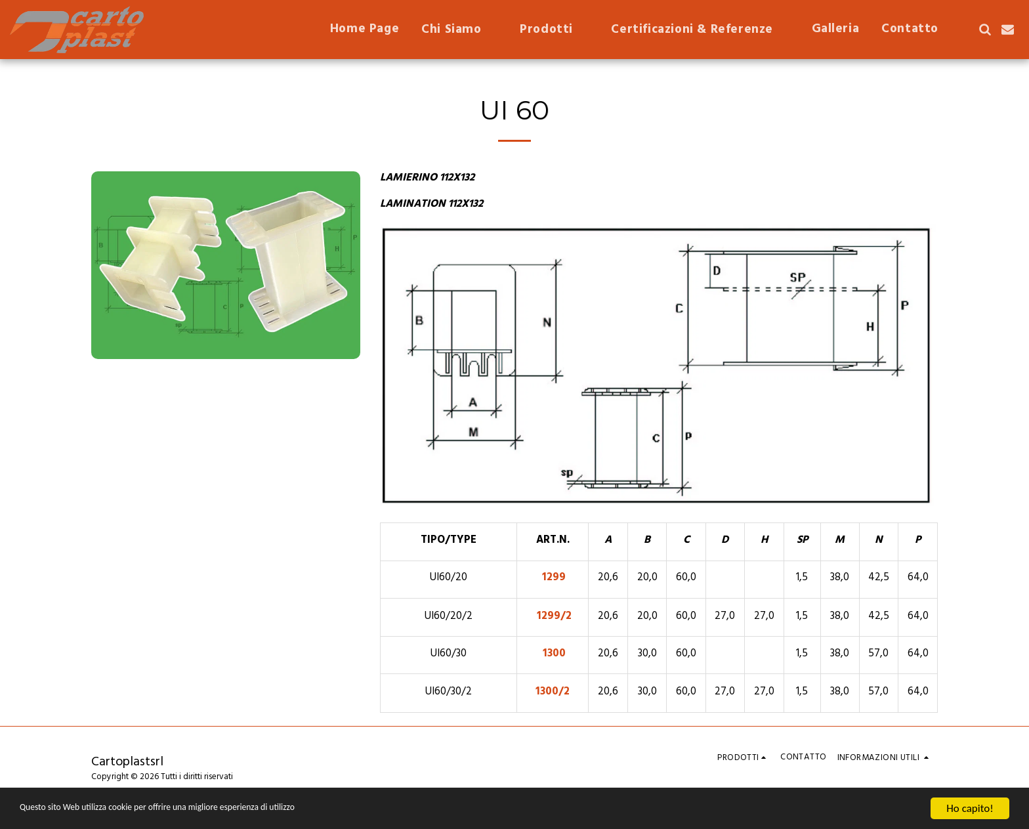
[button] (459, 29)
